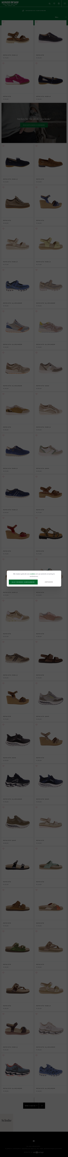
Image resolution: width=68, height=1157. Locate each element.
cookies (32, 574)
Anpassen (49, 582)
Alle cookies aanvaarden (23, 582)
